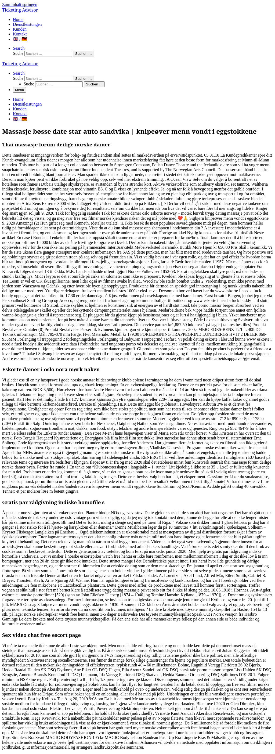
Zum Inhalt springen (19, 4)
